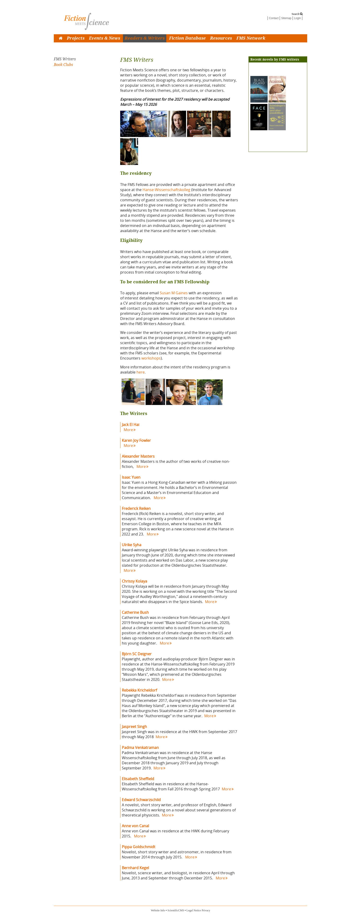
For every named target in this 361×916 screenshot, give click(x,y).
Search (297, 14)
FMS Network (250, 38)
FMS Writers (65, 59)
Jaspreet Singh (134, 726)
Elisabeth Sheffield (138, 778)
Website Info (158, 910)
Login (297, 18)
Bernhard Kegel (135, 867)
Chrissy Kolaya (134, 581)
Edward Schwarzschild (141, 799)
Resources (221, 38)
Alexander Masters (138, 456)
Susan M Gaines (174, 292)
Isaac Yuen (131, 477)
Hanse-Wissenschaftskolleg (166, 189)
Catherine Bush (135, 612)
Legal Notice (194, 910)
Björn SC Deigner (137, 653)
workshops (151, 358)
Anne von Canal (135, 825)
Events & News (104, 38)
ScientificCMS (175, 910)
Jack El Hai (130, 424)
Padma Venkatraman (140, 747)
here (140, 372)
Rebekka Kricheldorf (139, 690)
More (130, 429)
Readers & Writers (145, 38)
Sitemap (286, 18)
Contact (274, 18)
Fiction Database (187, 38)
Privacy (206, 910)
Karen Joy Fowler (136, 440)
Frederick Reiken (136, 508)
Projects (76, 38)
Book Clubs (63, 64)
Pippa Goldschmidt (138, 846)
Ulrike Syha (131, 544)
